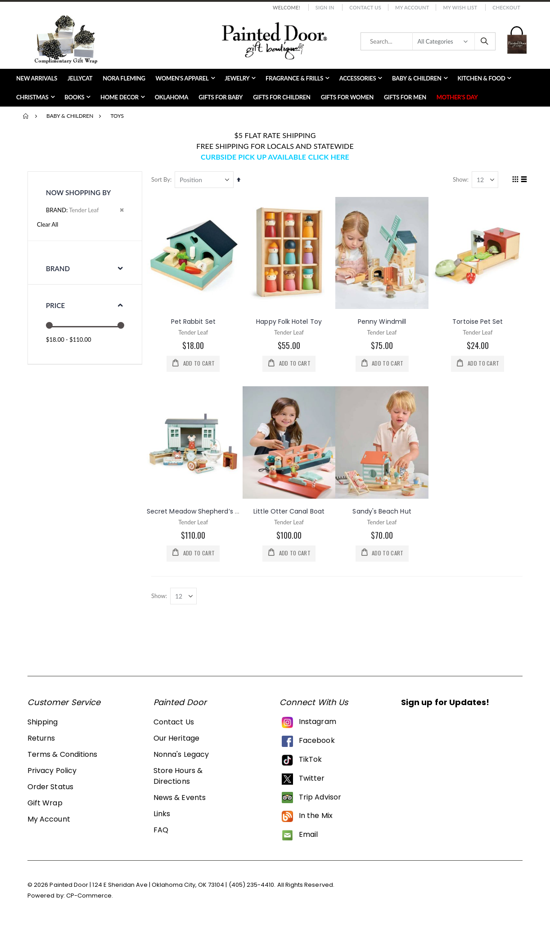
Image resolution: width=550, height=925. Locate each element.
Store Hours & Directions (178, 776)
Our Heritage (176, 739)
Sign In (325, 7)
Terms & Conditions (62, 755)
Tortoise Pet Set (478, 321)
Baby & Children (69, 116)
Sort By (162, 179)
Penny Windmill (383, 321)
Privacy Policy (52, 771)
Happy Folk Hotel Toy (290, 321)
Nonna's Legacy (181, 755)
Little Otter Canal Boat (290, 510)
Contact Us (365, 7)
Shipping (42, 723)
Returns (41, 739)
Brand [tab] (58, 268)
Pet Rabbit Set (195, 321)
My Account (412, 7)
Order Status (50, 787)
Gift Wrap (45, 804)
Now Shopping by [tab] (78, 192)
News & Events (179, 798)
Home (26, 116)
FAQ (160, 831)
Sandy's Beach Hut (382, 510)
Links (161, 814)
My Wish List (460, 7)
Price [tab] (55, 305)
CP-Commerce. (89, 896)
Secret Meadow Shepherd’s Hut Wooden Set (219, 510)
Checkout (506, 7)
